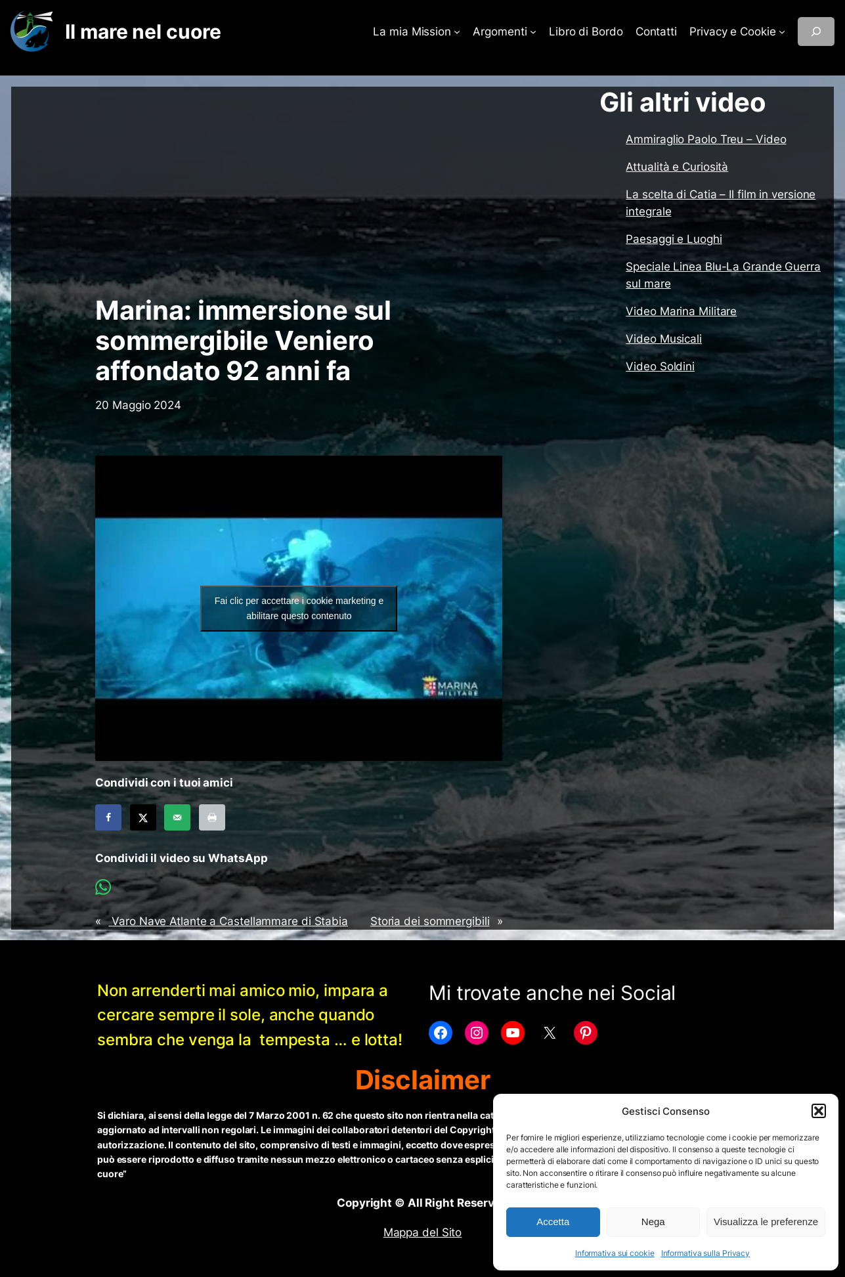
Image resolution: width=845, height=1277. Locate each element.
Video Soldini (660, 366)
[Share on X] (143, 817)
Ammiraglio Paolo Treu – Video (706, 139)
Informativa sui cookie (615, 1253)
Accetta (552, 1221)
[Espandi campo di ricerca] (816, 31)
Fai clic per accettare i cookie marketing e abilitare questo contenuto (299, 608)
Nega (653, 1221)
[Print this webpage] (212, 817)
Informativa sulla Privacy (705, 1253)
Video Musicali (664, 338)
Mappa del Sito (422, 1232)
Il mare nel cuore (143, 31)
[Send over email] (177, 817)
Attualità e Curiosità (677, 166)
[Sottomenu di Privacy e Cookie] (782, 31)
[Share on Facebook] (108, 817)
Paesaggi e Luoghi (674, 239)
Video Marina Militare (681, 311)
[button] (818, 1110)
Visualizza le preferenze (766, 1221)
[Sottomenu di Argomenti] (533, 31)
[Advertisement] (298, 191)
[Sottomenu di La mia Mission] (457, 31)
